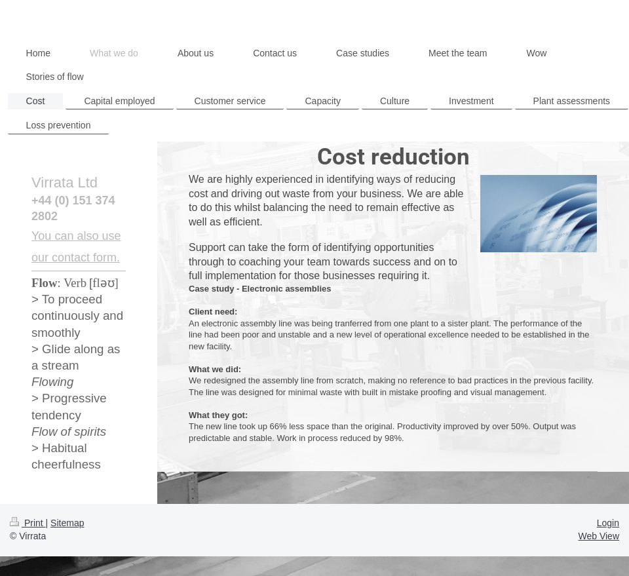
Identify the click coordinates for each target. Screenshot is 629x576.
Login (608, 523)
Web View (598, 536)
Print (28, 523)
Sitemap (67, 523)
